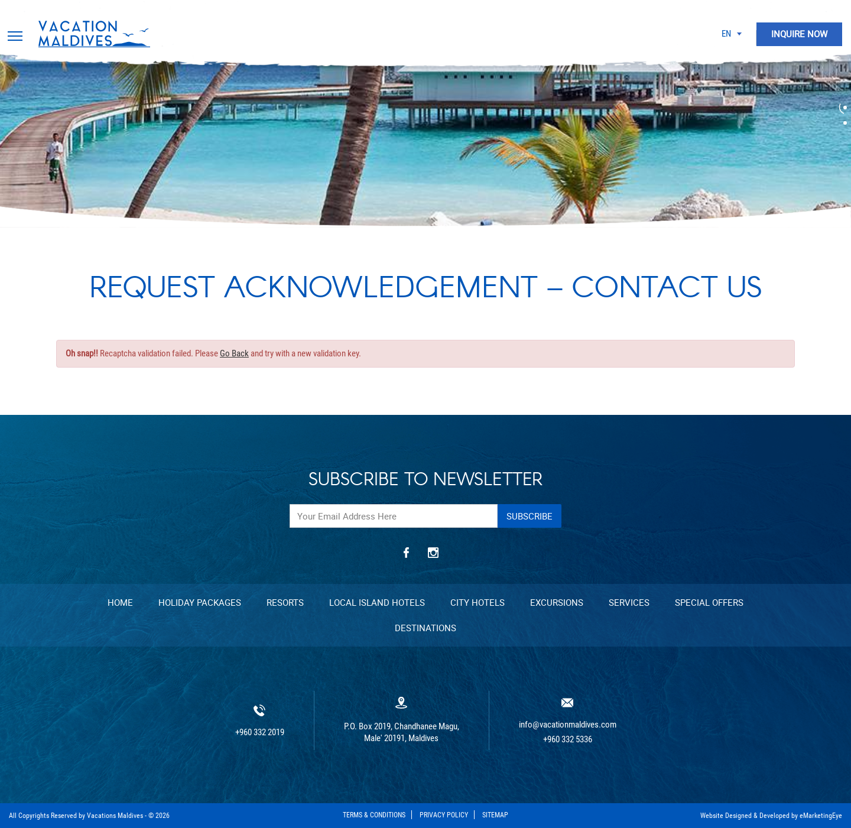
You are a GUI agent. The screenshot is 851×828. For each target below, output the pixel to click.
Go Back (234, 353)
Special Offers (709, 602)
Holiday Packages (199, 602)
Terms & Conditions (374, 815)
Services (629, 602)
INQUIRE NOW (799, 34)
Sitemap (495, 815)
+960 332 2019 (259, 732)
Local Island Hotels (377, 602)
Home (120, 602)
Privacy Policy (444, 815)
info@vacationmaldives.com (567, 724)
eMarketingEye (821, 815)
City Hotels (477, 602)
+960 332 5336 (567, 739)
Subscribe (529, 516)
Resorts (285, 602)
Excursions (556, 602)
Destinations (425, 628)
